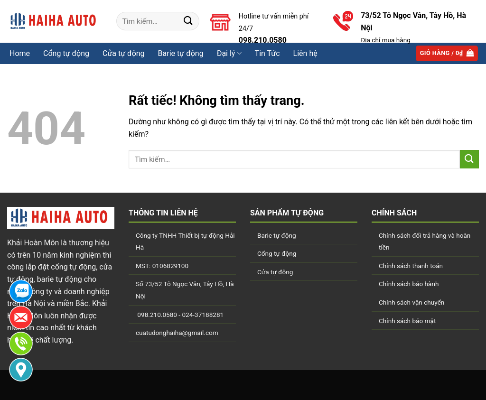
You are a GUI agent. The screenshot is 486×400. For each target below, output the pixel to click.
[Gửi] (188, 21)
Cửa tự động (275, 272)
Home (19, 53)
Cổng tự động (66, 53)
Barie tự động (276, 235)
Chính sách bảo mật (407, 321)
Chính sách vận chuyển (411, 302)
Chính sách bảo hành (409, 284)
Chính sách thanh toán (411, 266)
